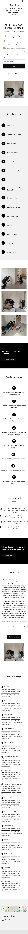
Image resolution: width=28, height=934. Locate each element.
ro (24, 1)
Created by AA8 (16, 932)
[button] (3, 908)
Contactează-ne (9, 359)
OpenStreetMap (23, 911)
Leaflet (16, 911)
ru (20, 1)
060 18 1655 (7, 920)
